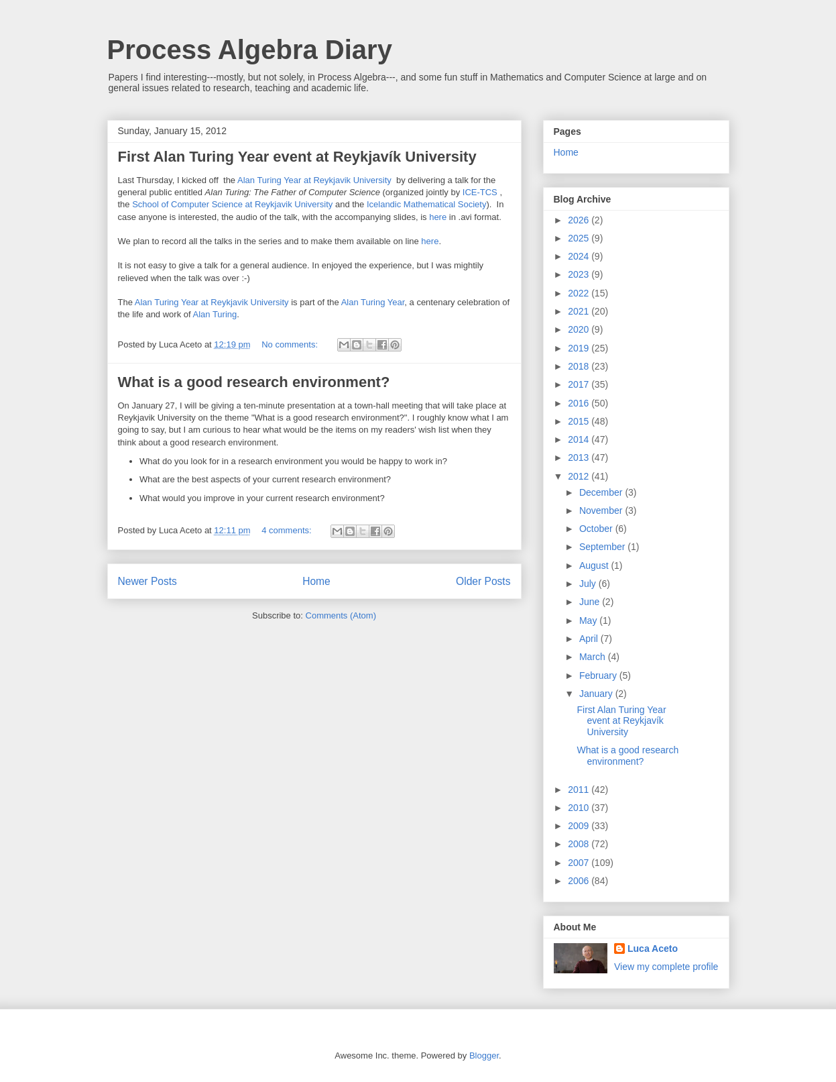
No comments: (290, 344)
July (589, 583)
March (593, 656)
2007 (579, 862)
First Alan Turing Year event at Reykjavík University (297, 156)
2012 (579, 476)
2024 (579, 256)
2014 (579, 439)
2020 (579, 329)
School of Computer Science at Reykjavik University (232, 204)
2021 (579, 311)
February (599, 675)
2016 (579, 403)
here (437, 217)
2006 (579, 880)
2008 (579, 843)
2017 (579, 384)
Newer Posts (147, 581)
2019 (579, 348)
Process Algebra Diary (249, 49)
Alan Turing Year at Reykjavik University (314, 180)
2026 (579, 220)
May (589, 620)
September (603, 546)
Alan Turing (215, 314)
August (595, 565)
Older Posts (483, 581)
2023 (579, 274)
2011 (579, 789)
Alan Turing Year (373, 302)
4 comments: (287, 530)
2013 (579, 457)
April (590, 638)
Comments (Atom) (341, 615)
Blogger (484, 1055)
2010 (579, 807)
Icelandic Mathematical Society (426, 204)
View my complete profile (666, 966)
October (597, 528)
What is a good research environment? (254, 382)
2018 (579, 366)
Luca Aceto (653, 948)
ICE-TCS (481, 192)
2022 (579, 293)
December (602, 492)
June (590, 601)
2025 (579, 238)
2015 (579, 421)
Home (316, 581)
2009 (579, 825)
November (602, 510)
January (597, 693)
